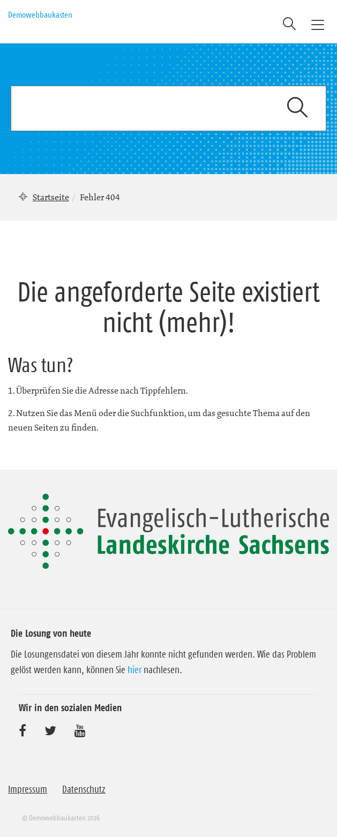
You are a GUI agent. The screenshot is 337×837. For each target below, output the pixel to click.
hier (134, 670)
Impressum (27, 789)
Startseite (51, 197)
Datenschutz (84, 789)
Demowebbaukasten (40, 14)
